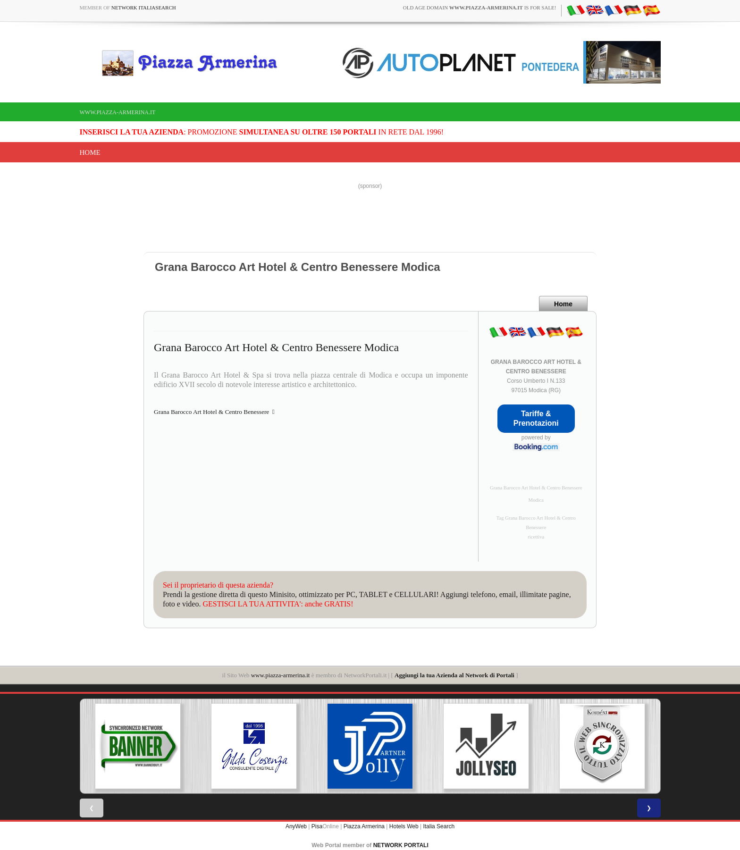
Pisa (316, 826)
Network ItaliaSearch (143, 7)
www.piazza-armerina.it (118, 112)
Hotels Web (404, 826)
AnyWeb (296, 826)
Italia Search (438, 826)
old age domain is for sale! (479, 7)
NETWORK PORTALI (401, 845)
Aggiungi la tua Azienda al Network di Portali (454, 675)
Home (90, 152)
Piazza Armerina (364, 826)
